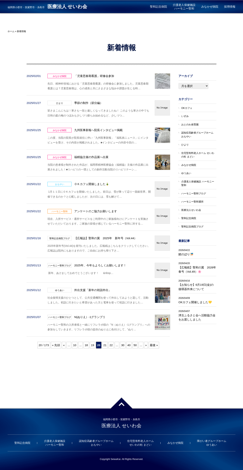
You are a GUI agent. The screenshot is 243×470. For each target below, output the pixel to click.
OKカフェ (186, 108)
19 (92, 345)
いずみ (185, 116)
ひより (185, 144)
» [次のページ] (146, 345)
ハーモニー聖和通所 (192, 201)
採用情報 (229, 6)
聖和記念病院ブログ (192, 226)
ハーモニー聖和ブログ (193, 193)
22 (111, 345)
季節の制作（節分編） (88, 102)
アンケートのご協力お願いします (95, 211)
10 (74, 345)
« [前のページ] (64, 345)
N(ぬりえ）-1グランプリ (89, 317)
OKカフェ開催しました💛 (195, 302)
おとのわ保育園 (190, 124)
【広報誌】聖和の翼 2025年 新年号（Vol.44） (105, 238)
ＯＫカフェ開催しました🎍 (91, 184)
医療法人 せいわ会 (67, 6)
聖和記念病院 (158, 6)
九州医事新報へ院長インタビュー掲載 (98, 130)
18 (86, 345)
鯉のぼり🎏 (185, 254)
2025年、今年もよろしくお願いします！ (100, 265)
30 (122, 345)
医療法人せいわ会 (191, 210)
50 (135, 345)
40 (129, 345)
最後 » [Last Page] (154, 345)
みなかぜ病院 (209, 6)
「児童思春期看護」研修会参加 (94, 76)
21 (105, 345)
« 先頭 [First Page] (56, 345)
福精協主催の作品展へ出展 (91, 157)
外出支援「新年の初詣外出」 (92, 290)
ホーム (11, 31)
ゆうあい (186, 173)
